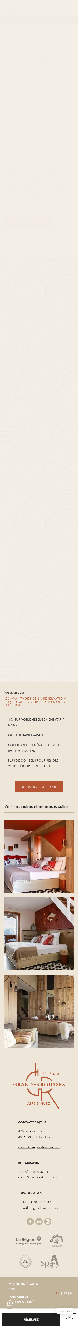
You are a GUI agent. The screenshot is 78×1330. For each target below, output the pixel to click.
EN (65, 1293)
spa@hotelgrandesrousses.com (39, 1208)
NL (72, 1293)
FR (57, 1293)
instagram (47, 1221)
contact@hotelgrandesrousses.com (39, 1147)
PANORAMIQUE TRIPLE (39, 856)
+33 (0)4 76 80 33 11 (33, 1171)
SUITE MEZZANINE (39, 1011)
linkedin (39, 1221)
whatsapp (9, 1303)
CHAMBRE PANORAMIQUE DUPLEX (39, 933)
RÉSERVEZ (30, 1319)
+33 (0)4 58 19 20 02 (35, 1202)
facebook (30, 1221)
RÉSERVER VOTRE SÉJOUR (39, 787)
